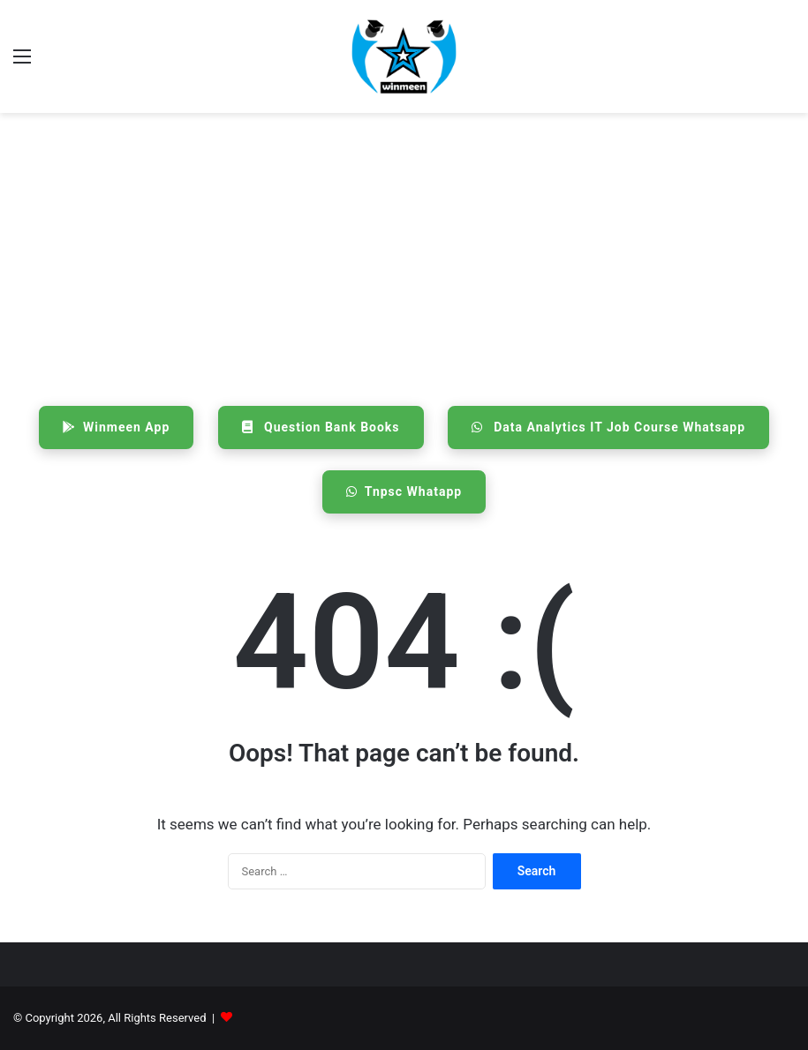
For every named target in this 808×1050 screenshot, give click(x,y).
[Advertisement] (404, 254)
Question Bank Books (321, 427)
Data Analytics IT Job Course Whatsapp (608, 427)
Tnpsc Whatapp (404, 491)
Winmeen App (116, 427)
